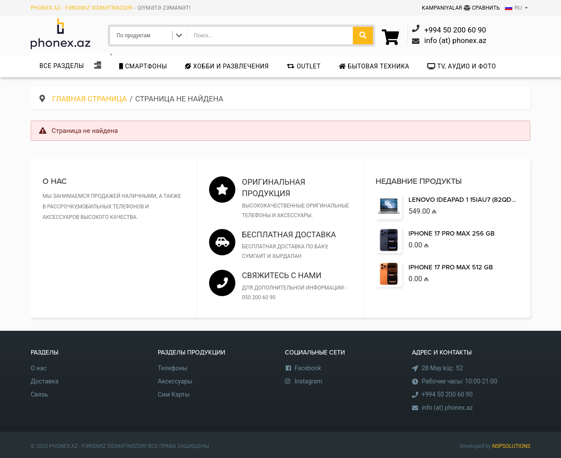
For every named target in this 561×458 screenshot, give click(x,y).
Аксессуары (175, 381)
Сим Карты (174, 394)
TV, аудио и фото (461, 66)
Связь (39, 394)
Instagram (308, 381)
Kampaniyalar (443, 8)
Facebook (308, 368)
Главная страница (89, 98)
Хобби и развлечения (227, 66)
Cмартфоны (143, 66)
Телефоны (173, 368)
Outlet (303, 66)
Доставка (44, 381)
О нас (38, 368)
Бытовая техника (374, 66)
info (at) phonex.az (447, 407)
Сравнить (482, 8)
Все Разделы (61, 65)
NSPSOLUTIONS (511, 446)
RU (513, 8)
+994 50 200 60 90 (447, 394)
